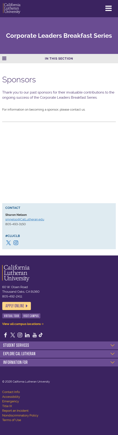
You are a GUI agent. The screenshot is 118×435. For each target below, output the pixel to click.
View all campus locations (21, 324)
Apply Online (14, 305)
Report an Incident (15, 410)
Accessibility (11, 397)
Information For (15, 362)
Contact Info (11, 392)
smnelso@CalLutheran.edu (24, 219)
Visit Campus (31, 316)
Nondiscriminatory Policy (20, 415)
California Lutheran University (12, 8)
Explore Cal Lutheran (19, 353)
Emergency (10, 401)
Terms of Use (11, 420)
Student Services (16, 345)
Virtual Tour (11, 316)
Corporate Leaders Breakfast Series (59, 35)
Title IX (7, 406)
